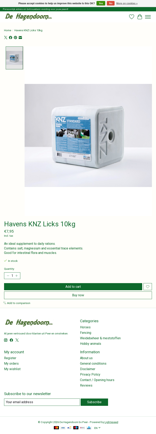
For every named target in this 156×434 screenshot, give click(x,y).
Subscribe (94, 402)
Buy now (78, 295)
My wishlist (12, 369)
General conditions (93, 363)
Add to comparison (16, 303)
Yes (101, 3)
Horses (85, 327)
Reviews (86, 385)
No (110, 3)
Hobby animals (90, 344)
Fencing (85, 333)
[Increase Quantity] (16, 275)
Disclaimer (87, 369)
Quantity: (9, 268)
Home (7, 30)
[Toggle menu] (148, 17)
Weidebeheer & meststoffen (100, 338)
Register (10, 358)
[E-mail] (42, 402)
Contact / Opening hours (97, 380)
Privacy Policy (90, 374)
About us (86, 358)
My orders (11, 363)
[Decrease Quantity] (8, 275)
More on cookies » (127, 3)
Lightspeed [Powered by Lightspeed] (111, 422)
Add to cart (73, 287)
